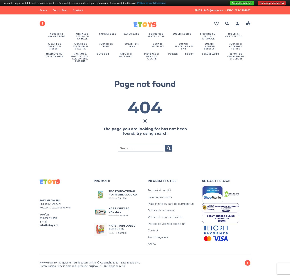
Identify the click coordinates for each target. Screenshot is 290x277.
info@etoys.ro (49, 225)
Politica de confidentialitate (165, 217)
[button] (227, 23)
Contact (78, 10)
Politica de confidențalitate (151, 3)
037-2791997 (242, 10)
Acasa (43, 10)
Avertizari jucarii (158, 237)
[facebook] (42, 23)
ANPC (152, 244)
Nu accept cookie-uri (272, 3)
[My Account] (237, 23)
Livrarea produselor (160, 197)
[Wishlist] (216, 23)
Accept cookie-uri (242, 3)
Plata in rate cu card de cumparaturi (171, 203)
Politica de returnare (161, 210)
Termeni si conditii (159, 190)
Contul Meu (60, 10)
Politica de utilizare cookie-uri (166, 223)
